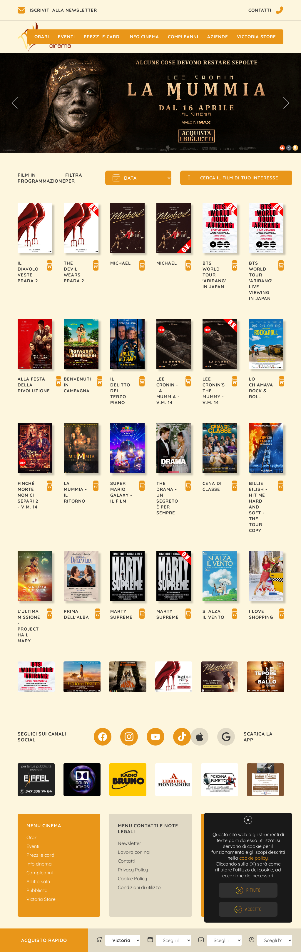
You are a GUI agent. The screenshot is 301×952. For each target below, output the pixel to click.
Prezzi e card (40, 855)
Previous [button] (15, 103)
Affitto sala (38, 881)
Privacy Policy (133, 870)
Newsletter (129, 843)
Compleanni (183, 36)
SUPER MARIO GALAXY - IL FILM (121, 492)
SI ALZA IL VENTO (213, 614)
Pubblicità (37, 890)
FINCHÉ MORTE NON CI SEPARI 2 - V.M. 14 (28, 495)
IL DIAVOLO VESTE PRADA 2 (28, 272)
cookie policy (253, 858)
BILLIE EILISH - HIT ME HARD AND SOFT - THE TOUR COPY (258, 507)
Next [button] (286, 103)
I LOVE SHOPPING (261, 614)
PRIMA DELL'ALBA (76, 614)
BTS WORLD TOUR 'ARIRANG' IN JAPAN (214, 274)
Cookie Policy (132, 878)
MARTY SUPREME (121, 614)
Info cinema (143, 36)
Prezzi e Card (102, 36)
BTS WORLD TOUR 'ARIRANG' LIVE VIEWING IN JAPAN (260, 280)
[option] (150, 103)
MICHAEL (120, 263)
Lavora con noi (134, 852)
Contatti (126, 861)
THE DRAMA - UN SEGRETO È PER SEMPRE (167, 498)
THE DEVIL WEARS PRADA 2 (74, 272)
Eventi (66, 36)
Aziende (217, 36)
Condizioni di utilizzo (139, 887)
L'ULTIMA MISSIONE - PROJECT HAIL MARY (29, 625)
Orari (41, 36)
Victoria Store (256, 36)
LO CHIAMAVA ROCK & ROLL (261, 387)
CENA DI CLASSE (212, 486)
